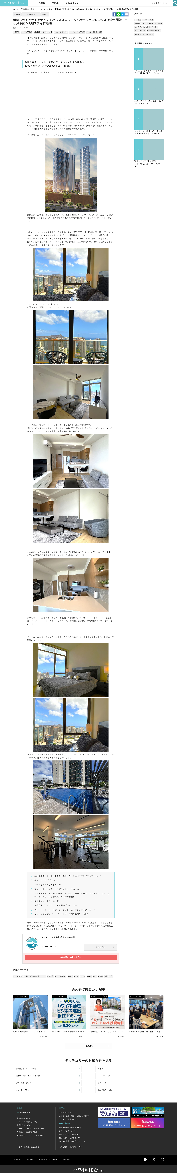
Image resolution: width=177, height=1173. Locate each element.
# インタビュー (140, 31)
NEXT (44, 14)
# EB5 (87, 978)
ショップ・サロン (100, 1085)
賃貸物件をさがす (24, 1121)
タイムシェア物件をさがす (27, 1118)
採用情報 (30, 1156)
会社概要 (17, 1156)
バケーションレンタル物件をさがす (31, 1125)
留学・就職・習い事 (24, 1085)
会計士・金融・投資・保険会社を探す (74, 1112)
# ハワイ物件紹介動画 (93, 32)
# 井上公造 (106, 978)
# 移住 (69, 978)
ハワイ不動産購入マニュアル (28, 1143)
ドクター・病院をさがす (68, 1115)
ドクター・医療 (137, 1075)
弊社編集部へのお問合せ (50, 1156)
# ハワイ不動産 (26, 32)
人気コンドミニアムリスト (27, 1128)
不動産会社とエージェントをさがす (31, 1131)
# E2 (92, 978)
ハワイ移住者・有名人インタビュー (73, 1137)
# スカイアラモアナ (60, 32)
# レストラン (139, 34)
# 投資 (81, 978)
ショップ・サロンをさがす (69, 1130)
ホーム (15, 9)
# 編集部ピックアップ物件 (43, 32)
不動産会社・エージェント (27, 1075)
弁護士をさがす (65, 1109)
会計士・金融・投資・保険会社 (106, 1075)
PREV (18, 14)
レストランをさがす (67, 1127)
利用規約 (70, 1156)
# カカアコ (149, 34)
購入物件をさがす (24, 1114)
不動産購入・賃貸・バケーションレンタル (36, 9)
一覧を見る (31, 14)
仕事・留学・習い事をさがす (70, 1124)
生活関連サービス (138, 1085)
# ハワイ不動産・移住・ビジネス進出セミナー (30, 978)
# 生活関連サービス (154, 31)
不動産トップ (25, 1109)
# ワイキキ (158, 23)
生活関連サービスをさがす (69, 1134)
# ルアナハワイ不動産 (76, 32)
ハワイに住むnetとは (158, 3)
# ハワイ (155, 27)
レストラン (59, 1085)
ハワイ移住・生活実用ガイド (70, 1143)
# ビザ (75, 978)
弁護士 (57, 1075)
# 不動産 (17, 32)
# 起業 (98, 978)
